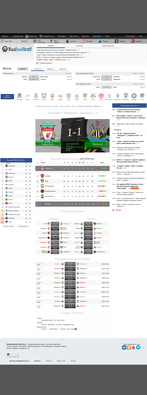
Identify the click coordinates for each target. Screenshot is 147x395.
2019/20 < (45, 329)
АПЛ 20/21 (105, 264)
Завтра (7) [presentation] (50, 69)
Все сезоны (72, 329)
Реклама (73, 361)
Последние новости (129, 105)
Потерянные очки (68, 324)
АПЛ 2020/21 (77, 313)
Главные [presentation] (51, 46)
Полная (44, 324)
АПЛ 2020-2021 (72, 144)
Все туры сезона (59, 320)
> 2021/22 (62, 329)
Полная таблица (8, 226)
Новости (68, 73)
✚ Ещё (118, 210)
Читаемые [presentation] (79, 46)
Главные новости (46, 63)
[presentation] (20, 68)
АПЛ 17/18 (105, 287)
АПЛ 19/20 (105, 269)
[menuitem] (47, 36)
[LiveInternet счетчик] (12, 356)
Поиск (107, 36)
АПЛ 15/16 (105, 297)
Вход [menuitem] (140, 36)
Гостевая (58, 324)
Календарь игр (23, 226)
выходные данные (60, 346)
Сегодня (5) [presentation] (38, 69)
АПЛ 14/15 (105, 306)
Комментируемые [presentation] (108, 46)
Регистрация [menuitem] (130, 36)
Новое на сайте (61, 361)
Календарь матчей (47, 320)
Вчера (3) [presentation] (62, 69)
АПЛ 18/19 (105, 278)
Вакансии (49, 361)
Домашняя (51, 324)
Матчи (142, 73)
